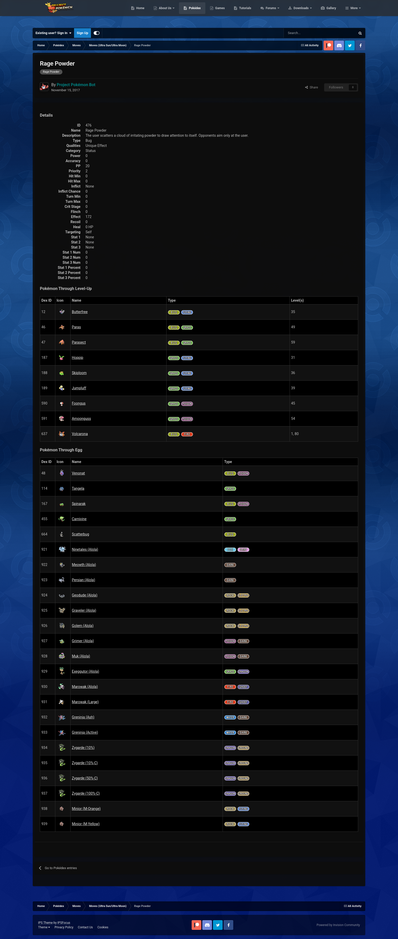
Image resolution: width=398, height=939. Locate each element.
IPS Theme (45, 923)
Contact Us (85, 927)
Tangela (78, 488)
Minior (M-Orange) (86, 809)
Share (311, 87)
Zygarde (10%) (83, 748)
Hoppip (77, 358)
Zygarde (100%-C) (86, 793)
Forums (295, 12)
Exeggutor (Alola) (85, 671)
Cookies (102, 927)
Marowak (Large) (85, 702)
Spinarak (79, 504)
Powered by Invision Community (338, 925)
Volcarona (80, 434)
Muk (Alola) (81, 656)
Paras (76, 327)
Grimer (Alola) (83, 641)
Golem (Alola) (82, 626)
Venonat (78, 473)
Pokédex (218, 12)
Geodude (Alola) (84, 595)
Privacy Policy (64, 927)
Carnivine (79, 519)
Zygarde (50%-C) (85, 778)
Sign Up (82, 33)
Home (164, 12)
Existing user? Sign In (53, 33)
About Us (189, 12)
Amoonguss (81, 419)
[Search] (302, 33)
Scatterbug (80, 534)
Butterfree (80, 312)
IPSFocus (63, 923)
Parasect (79, 342)
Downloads (325, 12)
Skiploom (79, 373)
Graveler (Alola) (84, 610)
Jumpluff (79, 388)
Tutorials (269, 12)
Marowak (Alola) (85, 687)
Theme (44, 927)
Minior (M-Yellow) (86, 824)
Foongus (79, 403)
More (354, 12)
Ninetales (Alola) (85, 549)
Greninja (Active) (85, 732)
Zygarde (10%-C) (85, 763)
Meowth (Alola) (84, 565)
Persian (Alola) (83, 580)
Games (244, 12)
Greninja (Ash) (83, 717)
